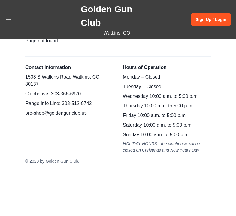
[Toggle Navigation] (8, 20)
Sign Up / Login (210, 19)
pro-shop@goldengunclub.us (56, 113)
